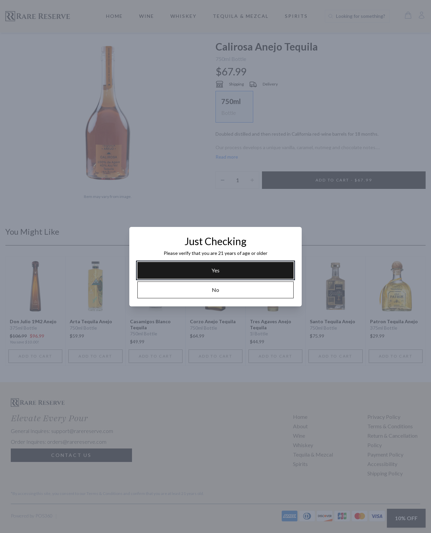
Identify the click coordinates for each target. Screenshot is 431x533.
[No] (215, 289)
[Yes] (215, 270)
